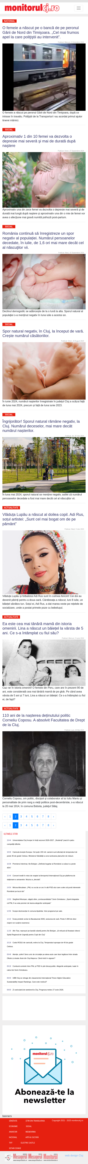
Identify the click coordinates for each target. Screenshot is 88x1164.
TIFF (10, 1143)
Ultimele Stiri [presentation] (11, 834)
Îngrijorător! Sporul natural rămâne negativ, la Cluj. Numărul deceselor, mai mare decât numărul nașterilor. (41, 426)
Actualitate (11, 507)
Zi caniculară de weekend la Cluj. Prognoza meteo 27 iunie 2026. (38, 990)
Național (9, 21)
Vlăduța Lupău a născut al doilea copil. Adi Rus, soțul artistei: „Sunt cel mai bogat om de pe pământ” (43, 519)
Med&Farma (31, 1132)
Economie (13, 1126)
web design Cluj (74, 1155)
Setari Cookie (15, 1148)
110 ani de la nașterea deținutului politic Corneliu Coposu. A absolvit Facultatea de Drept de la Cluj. (43, 720)
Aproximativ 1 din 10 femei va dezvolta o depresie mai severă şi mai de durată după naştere (39, 141)
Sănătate (13, 1121)
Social (9, 129)
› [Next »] (53, 816)
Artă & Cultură (32, 1137)
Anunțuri (13, 1132)
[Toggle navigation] (78, 8)
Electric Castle (28, 1143)
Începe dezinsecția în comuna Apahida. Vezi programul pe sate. (38, 911)
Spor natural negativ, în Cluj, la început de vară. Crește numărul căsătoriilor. (43, 333)
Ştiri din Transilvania (35, 1121)
